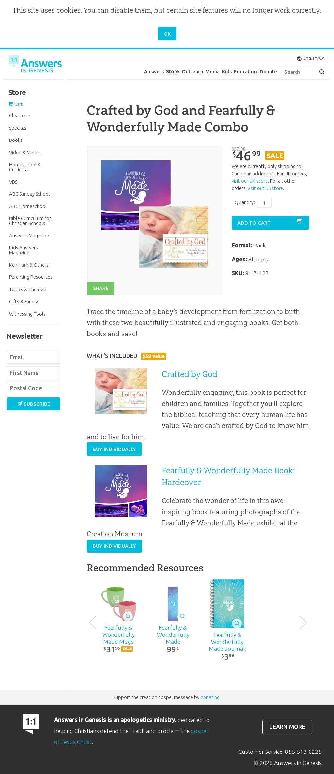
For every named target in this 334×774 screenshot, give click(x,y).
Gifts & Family (23, 301)
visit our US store (265, 188)
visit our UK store (250, 181)
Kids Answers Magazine (23, 250)
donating (210, 697)
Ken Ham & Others (29, 265)
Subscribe (34, 404)
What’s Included (126, 356)
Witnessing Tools (27, 314)
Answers (154, 71)
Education (245, 71)
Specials (17, 128)
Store (172, 71)
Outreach (192, 71)
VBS (13, 182)
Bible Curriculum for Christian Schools (30, 221)
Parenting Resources (31, 277)
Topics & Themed (27, 289)
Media (212, 71)
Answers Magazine (29, 235)
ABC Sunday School (29, 194)
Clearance (19, 115)
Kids (227, 71)
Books (16, 140)
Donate (268, 71)
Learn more (287, 727)
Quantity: (245, 202)
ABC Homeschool (28, 206)
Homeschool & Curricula (25, 167)
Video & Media (24, 152)
